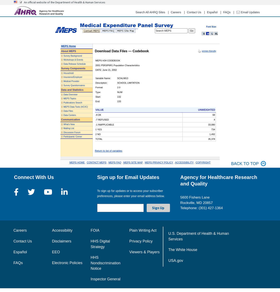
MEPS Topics (69, 98)
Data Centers (69, 115)
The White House (182, 250)
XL (216, 33)
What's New (69, 124)
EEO (56, 252)
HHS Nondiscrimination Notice (105, 263)
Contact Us (194, 12)
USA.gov (175, 260)
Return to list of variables (108, 150)
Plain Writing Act (143, 230)
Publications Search (72, 103)
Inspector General (105, 279)
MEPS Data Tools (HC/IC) (75, 107)
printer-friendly (209, 51)
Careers (176, 12)
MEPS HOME (77, 162)
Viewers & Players (144, 252)
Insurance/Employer (72, 77)
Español (212, 12)
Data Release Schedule (74, 64)
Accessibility (62, 230)
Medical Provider (71, 81)
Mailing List (68, 128)
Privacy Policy (141, 241)
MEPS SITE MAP (133, 162)
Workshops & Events (73, 60)
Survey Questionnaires (74, 85)
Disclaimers (61, 241)
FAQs (226, 12)
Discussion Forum (72, 132)
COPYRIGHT (203, 162)
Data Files (68, 111)
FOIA (95, 230)
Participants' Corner (72, 136)
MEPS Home (68, 46)
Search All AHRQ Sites (150, 12)
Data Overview (70, 94)
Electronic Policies (67, 263)
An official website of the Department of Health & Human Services (64, 2)
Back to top (248, 163)
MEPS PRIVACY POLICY (159, 162)
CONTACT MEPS (96, 162)
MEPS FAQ (115, 162)
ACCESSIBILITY (184, 162)
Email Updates (248, 12)
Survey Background (72, 56)
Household (68, 73)
